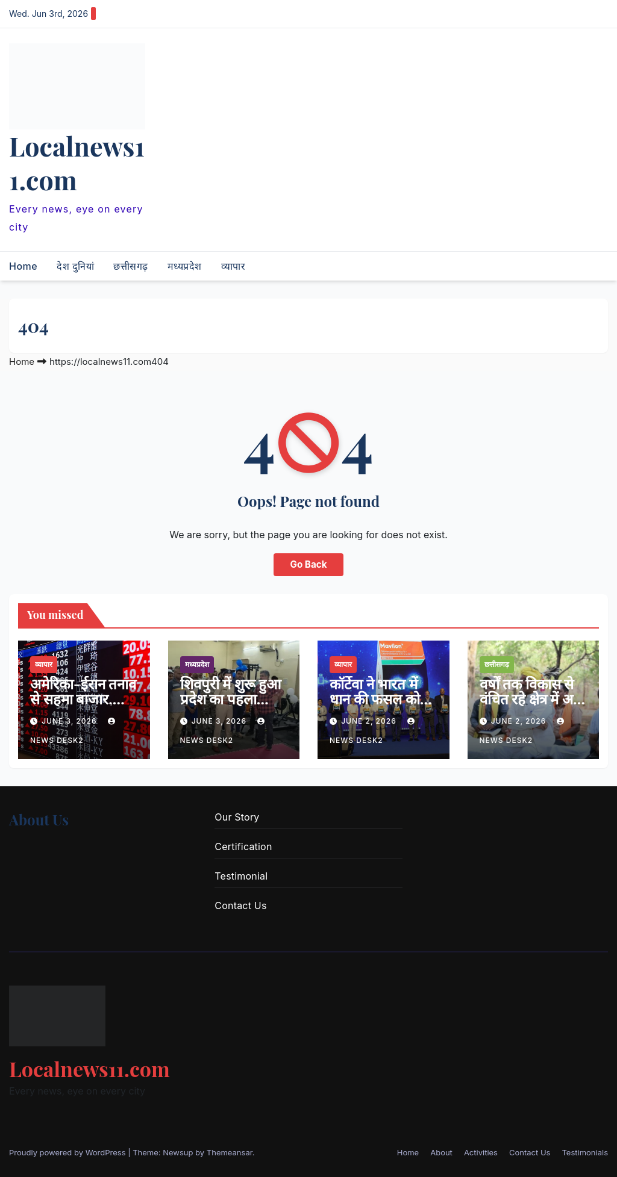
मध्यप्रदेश (185, 266)
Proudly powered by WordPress (68, 1152)
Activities (481, 1152)
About (441, 1152)
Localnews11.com (77, 162)
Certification (243, 846)
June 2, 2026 (370, 720)
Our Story (237, 817)
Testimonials (585, 1152)
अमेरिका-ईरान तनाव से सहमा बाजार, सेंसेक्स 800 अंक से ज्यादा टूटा (83, 706)
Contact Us (240, 905)
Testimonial (241, 876)
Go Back (308, 564)
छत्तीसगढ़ (130, 266)
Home (23, 266)
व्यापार (233, 266)
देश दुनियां (75, 266)
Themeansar (229, 1152)
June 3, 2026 (70, 720)
